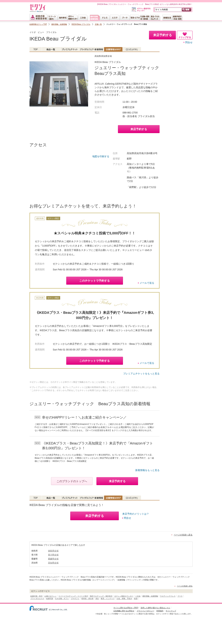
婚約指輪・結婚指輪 (150, 596)
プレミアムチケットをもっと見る (141, 373)
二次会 (137, 596)
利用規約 (159, 611)
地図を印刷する (100, 156)
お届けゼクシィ (50, 596)
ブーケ (180, 596)
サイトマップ (171, 611)
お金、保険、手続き (124, 598)
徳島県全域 (53, 551)
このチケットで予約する (94, 280)
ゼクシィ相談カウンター (123, 596)
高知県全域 (53, 563)
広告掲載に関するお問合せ (123, 611)
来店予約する (138, 129)
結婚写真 (49, 598)
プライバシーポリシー (145, 611)
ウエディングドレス (168, 596)
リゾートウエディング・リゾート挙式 (73, 596)
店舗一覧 (98, 24)
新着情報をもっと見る (147, 470)
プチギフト (75, 598)
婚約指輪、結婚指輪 (59, 24)
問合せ (189, 42)
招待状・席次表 (87, 598)
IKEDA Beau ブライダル (80, 24)
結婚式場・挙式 (36, 596)
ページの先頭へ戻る (183, 535)
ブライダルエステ (37, 598)
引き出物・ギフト (62, 598)
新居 (136, 598)
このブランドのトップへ (72, 481)
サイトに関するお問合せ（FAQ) (125, 608)
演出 (97, 598)
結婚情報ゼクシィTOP (38, 24)
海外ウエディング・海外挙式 (101, 596)
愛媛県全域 (53, 559)
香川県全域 (53, 555)
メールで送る (147, 282)
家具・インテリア (108, 598)
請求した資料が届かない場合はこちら (155, 608)
